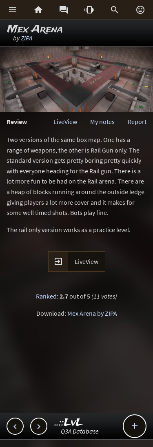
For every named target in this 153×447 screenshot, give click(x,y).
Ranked (46, 296)
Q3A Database (80, 431)
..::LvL (68, 423)
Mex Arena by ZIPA (92, 313)
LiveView (65, 121)
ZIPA (26, 38)
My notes (102, 121)
